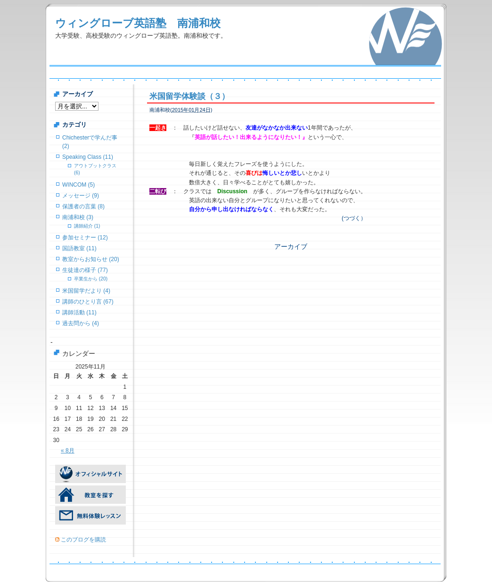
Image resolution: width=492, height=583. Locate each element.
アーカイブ (290, 246)
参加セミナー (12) (85, 237)
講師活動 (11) (79, 312)
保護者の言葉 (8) (83, 206)
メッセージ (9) (80, 195)
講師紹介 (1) (87, 226)
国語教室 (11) (79, 248)
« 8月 (67, 450)
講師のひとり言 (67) (88, 301)
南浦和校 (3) (77, 217)
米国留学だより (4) (86, 290)
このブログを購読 (83, 539)
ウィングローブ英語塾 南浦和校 (138, 23)
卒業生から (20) (90, 278)
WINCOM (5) (78, 184)
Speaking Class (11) (87, 157)
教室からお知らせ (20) (90, 259)
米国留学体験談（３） (189, 96)
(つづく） (354, 218)
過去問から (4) (80, 323)
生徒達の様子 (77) (85, 270)
